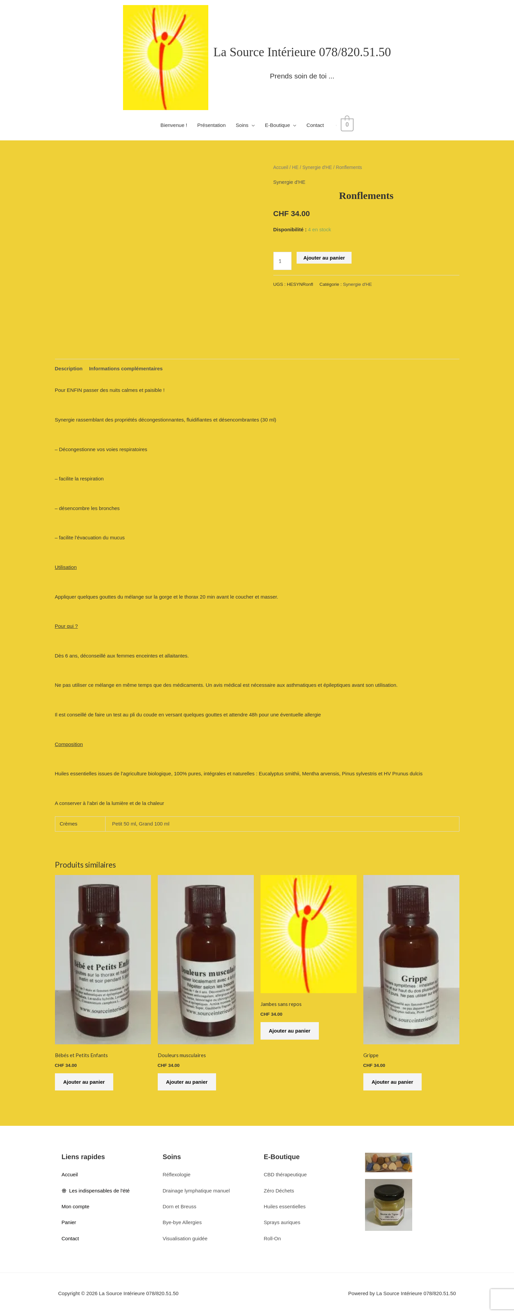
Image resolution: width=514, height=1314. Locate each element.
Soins (244, 125)
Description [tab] (69, 368)
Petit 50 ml (124, 824)
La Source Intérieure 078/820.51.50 (302, 52)
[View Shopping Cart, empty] (347, 125)
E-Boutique (279, 125)
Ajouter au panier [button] (84, 1082)
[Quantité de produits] (282, 261)
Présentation (213, 125)
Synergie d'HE (317, 167)
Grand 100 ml (154, 824)
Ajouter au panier (324, 258)
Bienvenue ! (175, 125)
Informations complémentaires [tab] (125, 368)
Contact (317, 125)
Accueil (280, 167)
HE (295, 167)
